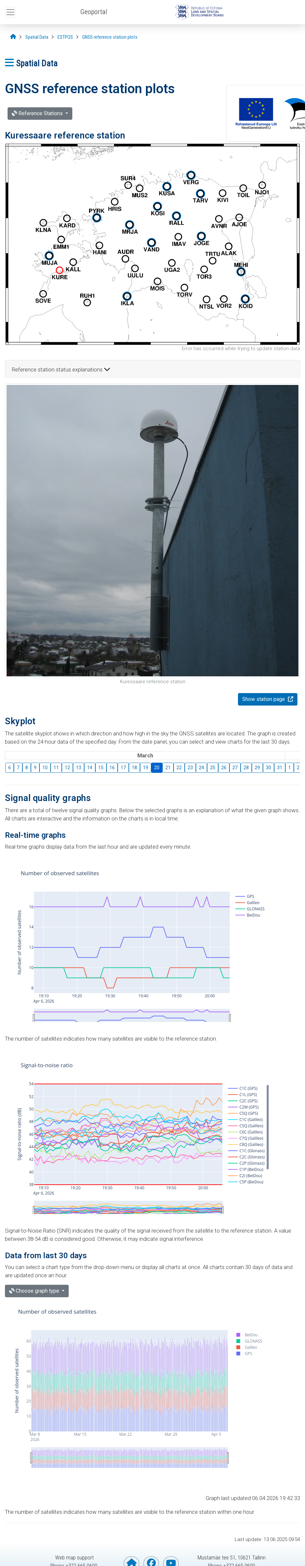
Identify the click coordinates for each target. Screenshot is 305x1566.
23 (190, 767)
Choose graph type (34, 1291)
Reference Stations (38, 113)
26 (223, 767)
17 (123, 767)
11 (56, 767)
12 (67, 767)
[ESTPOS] (65, 37)
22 (179, 767)
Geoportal (93, 12)
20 (156, 767)
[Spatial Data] (36, 37)
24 (201, 767)
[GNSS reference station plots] (109, 37)
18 (134, 767)
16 (112, 767)
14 (89, 767)
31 (279, 767)
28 (246, 767)
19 (145, 767)
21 (168, 767)
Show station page (264, 699)
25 (212, 767)
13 (78, 767)
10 (45, 767)
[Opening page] (13, 37)
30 (268, 767)
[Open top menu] (10, 12)
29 (257, 767)
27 (235, 767)
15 (101, 767)
